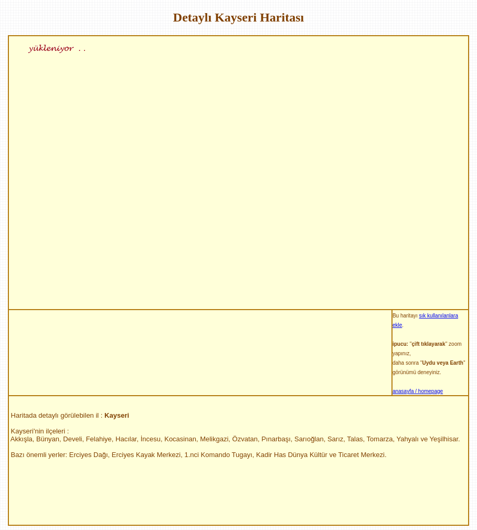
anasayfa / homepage (418, 391)
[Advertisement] (200, 322)
